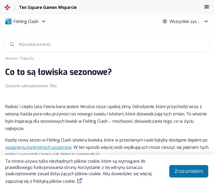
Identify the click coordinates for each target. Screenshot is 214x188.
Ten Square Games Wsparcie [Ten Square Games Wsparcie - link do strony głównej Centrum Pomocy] (48, 7)
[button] (207, 8)
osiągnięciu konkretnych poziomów (38, 147)
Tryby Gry (27, 58)
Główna (11, 58)
